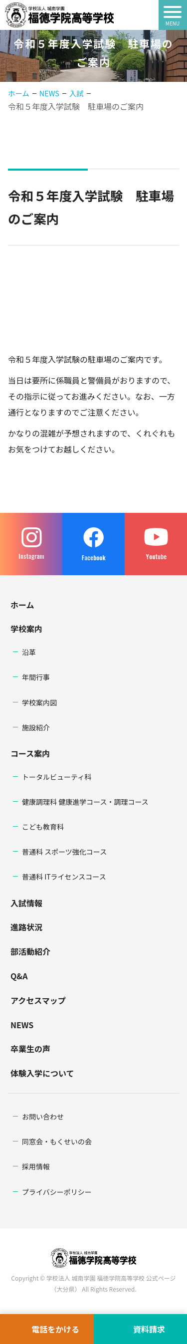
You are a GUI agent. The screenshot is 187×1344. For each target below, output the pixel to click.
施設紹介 (36, 727)
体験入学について (42, 1073)
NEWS (21, 1025)
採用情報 (36, 1166)
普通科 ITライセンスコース (64, 877)
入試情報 (26, 903)
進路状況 (26, 927)
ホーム (18, 93)
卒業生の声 (30, 1049)
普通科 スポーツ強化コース (64, 852)
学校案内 (26, 629)
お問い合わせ (43, 1116)
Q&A (18, 976)
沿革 (29, 652)
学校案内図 (39, 702)
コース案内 (30, 753)
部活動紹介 (30, 951)
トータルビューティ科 (56, 777)
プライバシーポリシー (57, 1192)
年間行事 (36, 677)
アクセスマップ (38, 1000)
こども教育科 (43, 827)
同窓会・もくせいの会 (57, 1141)
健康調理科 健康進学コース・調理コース (85, 802)
